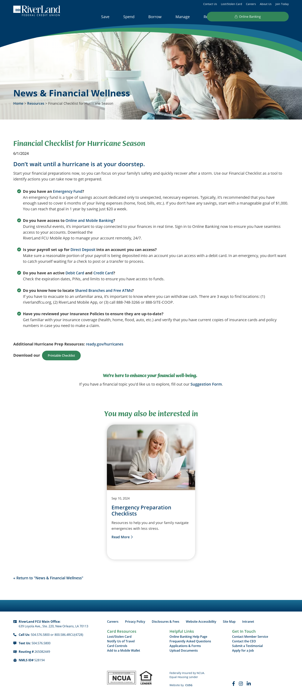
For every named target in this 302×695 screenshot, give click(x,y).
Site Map (229, 622)
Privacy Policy (135, 622)
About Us (266, 4)
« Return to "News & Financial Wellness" (51, 577)
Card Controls (117, 646)
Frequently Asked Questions (190, 641)
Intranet (248, 622)
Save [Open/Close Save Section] (105, 16)
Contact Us (210, 4)
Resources (35, 103)
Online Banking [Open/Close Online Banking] (265, 16)
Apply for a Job (243, 651)
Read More (121, 537)
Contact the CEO (244, 641)
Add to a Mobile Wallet (123, 651)
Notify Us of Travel (121, 641)
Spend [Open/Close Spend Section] (128, 16)
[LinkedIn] (249, 683)
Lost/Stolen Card (231, 4)
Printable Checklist (61, 355)
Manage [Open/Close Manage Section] (182, 16)
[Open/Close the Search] (233, 16)
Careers (251, 4)
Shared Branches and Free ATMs (105, 290)
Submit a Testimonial (247, 646)
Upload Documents (183, 651)
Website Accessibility (201, 622)
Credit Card (105, 272)
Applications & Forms (185, 646)
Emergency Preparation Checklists (142, 510)
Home (18, 103)
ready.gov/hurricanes (106, 344)
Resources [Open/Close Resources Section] (213, 16)
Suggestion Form (206, 384)
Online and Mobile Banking (90, 220)
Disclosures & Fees (165, 622)
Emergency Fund (68, 191)
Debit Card (75, 272)
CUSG (188, 685)
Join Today (282, 4)
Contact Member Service (250, 637)
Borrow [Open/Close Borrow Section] (155, 16)
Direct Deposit (83, 249)
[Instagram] (241, 683)
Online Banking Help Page (188, 637)
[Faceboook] (233, 683)
